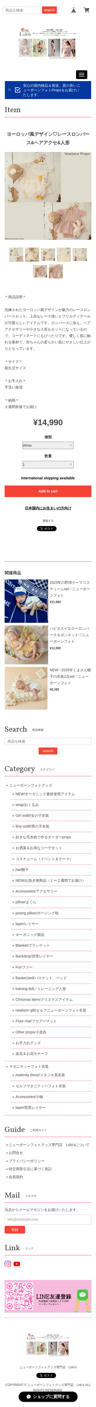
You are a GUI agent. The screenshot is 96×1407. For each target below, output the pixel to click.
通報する (48, 520)
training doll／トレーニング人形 (41, 989)
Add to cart (48, 491)
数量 (48, 456)
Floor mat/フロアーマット (36, 1021)
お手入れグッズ (28, 1043)
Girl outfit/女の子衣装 (32, 815)
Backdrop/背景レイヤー (34, 956)
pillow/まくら (26, 902)
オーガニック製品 (30, 935)
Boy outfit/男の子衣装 (32, 826)
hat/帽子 (22, 870)
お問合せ (16, 1153)
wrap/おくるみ (27, 805)
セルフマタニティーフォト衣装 (41, 1086)
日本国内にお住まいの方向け (48, 508)
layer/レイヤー (27, 924)
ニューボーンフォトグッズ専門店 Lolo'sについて (49, 1145)
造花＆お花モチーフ (32, 1054)
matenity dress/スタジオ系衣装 (40, 1075)
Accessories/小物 (29, 1097)
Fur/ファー (24, 967)
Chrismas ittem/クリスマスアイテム (44, 999)
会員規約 (16, 1177)
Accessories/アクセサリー (36, 891)
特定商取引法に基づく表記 (30, 1169)
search (49, 10)
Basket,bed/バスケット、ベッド (41, 978)
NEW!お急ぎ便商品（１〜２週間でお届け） (51, 880)
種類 (48, 437)
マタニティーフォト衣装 (29, 1066)
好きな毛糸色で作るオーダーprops (43, 837)
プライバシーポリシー (27, 1161)
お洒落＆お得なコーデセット (39, 848)
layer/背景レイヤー (31, 1107)
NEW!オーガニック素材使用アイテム (45, 794)
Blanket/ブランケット (33, 945)
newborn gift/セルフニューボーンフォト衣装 (51, 1010)
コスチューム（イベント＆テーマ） (44, 859)
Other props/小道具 (31, 1032)
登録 (14, 1230)
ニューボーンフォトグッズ (30, 785)
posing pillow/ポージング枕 (37, 913)
